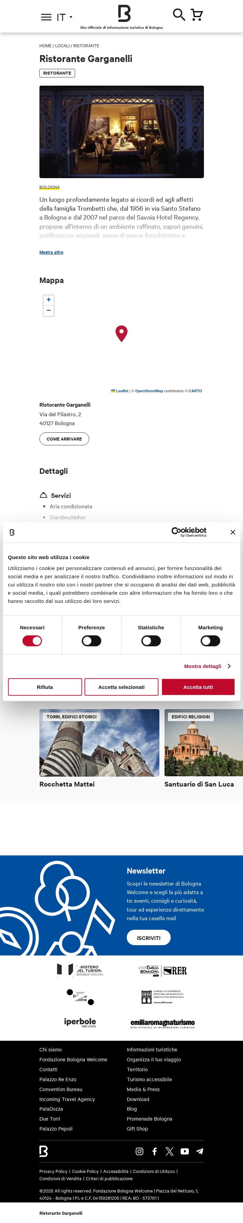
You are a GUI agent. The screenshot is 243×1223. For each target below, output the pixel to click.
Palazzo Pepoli (56, 1128)
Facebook (154, 1151)
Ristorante (86, 45)
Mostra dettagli (202, 666)
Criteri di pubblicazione (109, 1178)
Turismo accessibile (149, 1079)
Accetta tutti (198, 687)
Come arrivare (64, 438)
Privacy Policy (53, 1171)
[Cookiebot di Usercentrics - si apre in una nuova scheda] (177, 532)
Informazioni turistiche (152, 1049)
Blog (132, 1108)
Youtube (185, 1151)
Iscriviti (148, 937)
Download (138, 1099)
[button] (122, 334)
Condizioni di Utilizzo (154, 1171)
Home (45, 45)
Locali (62, 45)
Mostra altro (51, 252)
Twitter (170, 1151)
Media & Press (143, 1089)
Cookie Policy (85, 1171)
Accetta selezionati (121, 687)
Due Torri (49, 1118)
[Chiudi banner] (232, 532)
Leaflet (120, 391)
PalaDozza (51, 1108)
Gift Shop (137, 1128)
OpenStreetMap (149, 391)
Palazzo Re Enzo (57, 1079)
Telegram (200, 1151)
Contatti (48, 1069)
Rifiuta (45, 687)
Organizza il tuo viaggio (154, 1059)
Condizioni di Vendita (60, 1178)
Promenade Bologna (149, 1118)
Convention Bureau (60, 1089)
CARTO (195, 391)
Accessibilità (116, 1171)
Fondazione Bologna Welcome (73, 1059)
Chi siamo (50, 1049)
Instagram (139, 1151)
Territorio (137, 1069)
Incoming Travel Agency (67, 1099)
